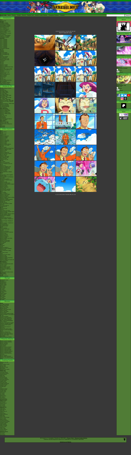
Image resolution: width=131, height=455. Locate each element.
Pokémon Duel (3, 188)
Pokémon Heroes (3, 310)
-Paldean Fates (3, 385)
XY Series (2, 297)
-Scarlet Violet (3, 390)
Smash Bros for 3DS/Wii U (5, 189)
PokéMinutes (2, 116)
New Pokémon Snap (4, 157)
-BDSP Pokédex (3, 32)
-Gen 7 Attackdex (3, 45)
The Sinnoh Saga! (3, 96)
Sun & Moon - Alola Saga (5, 99)
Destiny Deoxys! (3, 312)
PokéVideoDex (3, 117)
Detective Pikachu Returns (5, 144)
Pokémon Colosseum (4, 231)
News (1, 19)
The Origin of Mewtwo (4, 304)
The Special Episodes (4, 105)
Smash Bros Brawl (4, 225)
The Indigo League (4, 91)
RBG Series (2, 286)
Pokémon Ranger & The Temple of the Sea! (7, 315)
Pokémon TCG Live (4, 159)
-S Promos (2, 433)
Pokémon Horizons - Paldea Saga (7, 103)
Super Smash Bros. (4, 260)
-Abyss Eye (2, 408)
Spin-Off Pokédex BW (4, 54)
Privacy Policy (70, 438)
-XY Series (2, 393)
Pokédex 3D (2, 201)
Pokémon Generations (4, 109)
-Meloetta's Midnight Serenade (6, 323)
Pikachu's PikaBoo (4, 343)
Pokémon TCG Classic (4, 369)
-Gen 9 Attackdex (3, 47)
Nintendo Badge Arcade (5, 190)
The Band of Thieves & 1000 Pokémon (6, 180)
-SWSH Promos (3, 403)
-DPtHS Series (3, 395)
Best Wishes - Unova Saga (5, 97)
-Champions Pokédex (4, 37)
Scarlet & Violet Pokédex (41, 15)
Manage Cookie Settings (81, 438)
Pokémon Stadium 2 (4, 247)
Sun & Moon (2, 161)
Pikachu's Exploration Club (5, 350)
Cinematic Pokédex (4, 56)
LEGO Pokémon (3, 75)
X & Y (1, 173)
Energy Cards (3, 366)
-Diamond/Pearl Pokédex (5, 25)
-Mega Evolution (3, 374)
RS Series (2, 289)
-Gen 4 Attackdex (3, 42)
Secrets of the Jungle (4, 334)
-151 (1, 387)
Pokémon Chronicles (4, 104)
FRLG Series (2, 290)
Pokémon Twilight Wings (5, 110)
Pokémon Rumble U (4, 196)
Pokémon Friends (3, 138)
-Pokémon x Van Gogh (4, 71)
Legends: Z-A (3, 134)
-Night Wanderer (3, 424)
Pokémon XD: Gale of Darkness (6, 232)
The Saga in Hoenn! (4, 94)
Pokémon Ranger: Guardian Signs (7, 211)
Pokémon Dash (3, 233)
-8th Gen (2, 62)
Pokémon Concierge (4, 121)
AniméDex (2, 89)
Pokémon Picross (3, 185)
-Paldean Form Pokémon (5, 84)
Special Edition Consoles (5, 266)
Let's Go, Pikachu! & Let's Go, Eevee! (6, 164)
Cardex (1, 55)
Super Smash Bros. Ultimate (6, 171)
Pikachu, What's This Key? (5, 356)
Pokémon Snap (3, 255)
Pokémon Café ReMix (4, 140)
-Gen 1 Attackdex (3, 39)
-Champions (2, 60)
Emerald (2, 230)
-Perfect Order (3, 371)
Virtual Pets (2, 269)
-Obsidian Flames (3, 388)
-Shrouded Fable (3, 382)
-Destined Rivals (3, 377)
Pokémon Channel (4, 234)
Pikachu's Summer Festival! (5, 347)
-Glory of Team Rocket (4, 417)
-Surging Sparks (3, 380)
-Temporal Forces (3, 384)
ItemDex (2, 49)
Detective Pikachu (3, 169)
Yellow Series (3, 287)
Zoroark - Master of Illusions (6, 319)
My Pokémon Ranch (4, 224)
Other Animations (3, 119)
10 (70, 31)
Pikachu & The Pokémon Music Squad (6, 358)
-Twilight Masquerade (4, 383)
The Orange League (4, 92)
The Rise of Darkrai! (4, 316)
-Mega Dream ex (3, 411)
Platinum (2, 209)
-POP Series (2, 406)
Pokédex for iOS (3, 206)
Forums (14, 15)
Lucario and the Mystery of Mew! (6, 313)
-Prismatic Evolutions (4, 379)
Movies (7, 301)
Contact (19, 15)
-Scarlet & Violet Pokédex (5, 35)
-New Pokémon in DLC (5, 83)
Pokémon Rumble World (5, 183)
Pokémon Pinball (3, 256)
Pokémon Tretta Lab (4, 195)
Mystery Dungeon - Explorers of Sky (6, 219)
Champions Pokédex (54, 15)
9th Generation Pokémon (5, 82)
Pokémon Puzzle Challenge (5, 248)
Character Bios (3, 90)
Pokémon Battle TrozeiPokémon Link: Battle (6, 177)
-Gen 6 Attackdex (3, 44)
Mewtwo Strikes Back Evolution (6, 333)
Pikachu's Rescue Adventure (6, 341)
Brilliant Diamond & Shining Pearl (7, 148)
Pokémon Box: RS (4, 235)
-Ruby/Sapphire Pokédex (5, 24)
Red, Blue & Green (4, 252)
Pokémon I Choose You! (5, 331)
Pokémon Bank (3, 175)
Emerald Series (3, 291)
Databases (7, 18)
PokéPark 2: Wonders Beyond (6, 199)
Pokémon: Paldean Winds (5, 113)
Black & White (3, 192)
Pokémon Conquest (4, 198)
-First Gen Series (3, 398)
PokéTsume (2, 127)
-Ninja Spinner (3, 409)
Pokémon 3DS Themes (5, 267)
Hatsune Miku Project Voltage (6, 68)
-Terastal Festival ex (4, 420)
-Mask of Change (3, 425)
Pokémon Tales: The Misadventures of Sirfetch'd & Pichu (6, 123)
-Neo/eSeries (3, 397)
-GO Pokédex (3, 34)
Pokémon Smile (3, 155)
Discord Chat (2, 79)
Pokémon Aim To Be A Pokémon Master (6, 102)
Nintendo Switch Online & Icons (6, 271)
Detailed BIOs (3, 283)
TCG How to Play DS (4, 205)
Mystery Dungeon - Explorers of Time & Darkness (6, 223)
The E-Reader (3, 242)
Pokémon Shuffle (3, 182)
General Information (4, 279)
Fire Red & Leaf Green (4, 229)
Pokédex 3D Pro (3, 202)
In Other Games (3, 264)
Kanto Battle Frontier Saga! (5, 95)
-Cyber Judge (3, 428)
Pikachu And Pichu (4, 342)
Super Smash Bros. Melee (5, 250)
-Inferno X (2, 412)
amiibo (1, 270)
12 (74, 31)
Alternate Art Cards (4, 367)
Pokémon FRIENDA (4, 276)
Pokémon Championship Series (6, 66)
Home (9, 15)
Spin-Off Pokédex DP (4, 53)
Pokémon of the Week (4, 59)
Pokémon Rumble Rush (5, 167)
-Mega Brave (2, 413)
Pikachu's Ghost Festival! (5, 348)
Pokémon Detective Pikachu (6, 337)
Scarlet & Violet (3, 133)
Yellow (1, 253)
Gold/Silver (2, 245)
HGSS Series (3, 294)
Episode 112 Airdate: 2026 (121, 85)
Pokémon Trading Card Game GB (7, 259)
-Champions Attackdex (4, 48)
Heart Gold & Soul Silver (5, 210)
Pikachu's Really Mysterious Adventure (6, 354)
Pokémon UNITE (3, 142)
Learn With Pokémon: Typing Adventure (6, 204)
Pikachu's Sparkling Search (5, 352)
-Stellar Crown (3, 381)
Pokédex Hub (30, 15)
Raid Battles (2, 368)
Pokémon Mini (3, 249)
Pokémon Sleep (3, 143)
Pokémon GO (3, 139)
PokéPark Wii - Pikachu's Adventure (5, 216)
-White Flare (2, 376)
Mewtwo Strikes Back (4, 305)
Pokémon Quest (3, 170)
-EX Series (2, 396)
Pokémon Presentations (5, 74)
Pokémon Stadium (4, 258)
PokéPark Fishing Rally (5, 241)
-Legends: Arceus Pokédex (5, 33)
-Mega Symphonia (4, 414)
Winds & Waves (3, 131)
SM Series (2, 299)
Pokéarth (62, 15)
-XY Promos (2, 405)
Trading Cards (7, 360)
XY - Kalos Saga (3, 98)
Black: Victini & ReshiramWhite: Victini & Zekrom (6, 321)
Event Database (3, 81)
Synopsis (119, 88)
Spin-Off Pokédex (3, 52)
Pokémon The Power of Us (5, 332)
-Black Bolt (2, 375)
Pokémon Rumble (3, 212)
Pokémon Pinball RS (4, 236)
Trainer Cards (3, 365)
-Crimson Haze (3, 426)
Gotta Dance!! (3, 346)
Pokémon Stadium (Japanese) (6, 257)
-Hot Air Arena (3, 418)
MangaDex (2, 280)
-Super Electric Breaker (5, 421)
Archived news (3, 20)
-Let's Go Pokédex (4, 30)
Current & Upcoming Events (6, 80)
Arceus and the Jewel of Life (6, 318)
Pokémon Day (3, 73)
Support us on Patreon (65, 441)
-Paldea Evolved (3, 389)
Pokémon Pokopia (4, 137)
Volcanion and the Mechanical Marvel (6, 330)
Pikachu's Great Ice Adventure (6, 351)
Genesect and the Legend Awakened (5, 325)
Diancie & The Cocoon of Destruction (5, 327)
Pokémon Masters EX (4, 141)
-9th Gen (2, 61)
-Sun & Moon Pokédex (4, 29)
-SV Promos (2, 402)
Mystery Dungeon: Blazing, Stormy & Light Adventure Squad (7, 214)
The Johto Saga (3, 93)
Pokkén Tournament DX (5, 168)
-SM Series (2, 392)
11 (72, 31)
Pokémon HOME (3, 150)
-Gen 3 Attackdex (3, 41)
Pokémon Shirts (3, 76)
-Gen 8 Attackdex (3, 46)
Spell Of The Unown (4, 307)
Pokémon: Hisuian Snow (5, 112)
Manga (7, 278)
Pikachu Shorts (7, 339)
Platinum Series (3, 293)
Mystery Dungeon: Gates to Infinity (7, 197)
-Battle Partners (3, 419)
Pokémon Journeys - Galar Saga (7, 100)
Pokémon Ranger (3, 237)
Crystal (1, 246)
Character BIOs (3, 282)
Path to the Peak (3, 115)
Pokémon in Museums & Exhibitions (5, 70)
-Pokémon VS (3, 430)
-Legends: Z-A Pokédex (5, 36)
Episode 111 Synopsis (122, 69)
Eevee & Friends (3, 355)
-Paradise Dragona (4, 422)
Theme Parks (3, 77)
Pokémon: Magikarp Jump (5, 166)
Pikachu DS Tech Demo (5, 240)
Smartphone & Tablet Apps (5, 268)
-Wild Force (2, 427)
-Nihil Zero (2, 410)
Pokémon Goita (3, 274)
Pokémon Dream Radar (5, 194)
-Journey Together (3, 378)
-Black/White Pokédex (4, 27)
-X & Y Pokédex (3, 28)
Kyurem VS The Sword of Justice (7, 322)
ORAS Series (3, 298)
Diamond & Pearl (3, 208)
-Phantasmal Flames (4, 373)
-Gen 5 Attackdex (3, 43)
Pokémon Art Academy (4, 178)
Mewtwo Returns (3, 308)
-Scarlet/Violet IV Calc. (4, 58)
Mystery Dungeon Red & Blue (6, 238)
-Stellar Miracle (3, 423)
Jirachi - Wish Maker (4, 311)
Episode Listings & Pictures (5, 88)
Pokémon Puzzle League (5, 254)
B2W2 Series (3, 296)
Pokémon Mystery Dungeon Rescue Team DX (5, 154)
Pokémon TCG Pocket (4, 145)
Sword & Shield (3, 147)
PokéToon (2, 114)
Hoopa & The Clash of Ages (5, 328)
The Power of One (4, 306)
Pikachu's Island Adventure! (5, 349)
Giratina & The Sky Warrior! (5, 317)
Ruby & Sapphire (3, 228)
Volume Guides (3, 285)
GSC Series (2, 288)
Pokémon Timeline (4, 64)
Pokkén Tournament (4, 187)
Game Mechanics (3, 57)
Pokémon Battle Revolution (5, 217)
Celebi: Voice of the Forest (5, 309)
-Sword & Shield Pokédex (5, 31)
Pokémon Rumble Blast (5, 200)
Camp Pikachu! (3, 344)
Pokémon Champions (4, 135)
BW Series (2, 295)
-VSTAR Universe (3, 429)
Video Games (7, 129)
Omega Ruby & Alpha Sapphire (6, 174)
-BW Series (2, 394)
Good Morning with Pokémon (6, 118)
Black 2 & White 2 (3, 193)
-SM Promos (2, 404)
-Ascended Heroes (4, 372)
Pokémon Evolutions (4, 111)
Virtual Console (3, 265)
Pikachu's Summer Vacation (6, 340)
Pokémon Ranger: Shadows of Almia (6, 221)
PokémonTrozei (3, 239)
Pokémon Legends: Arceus (5, 149)
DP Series (2, 292)
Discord (24, 15)
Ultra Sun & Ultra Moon (5, 162)
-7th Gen (2, 63)
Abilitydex (2, 51)
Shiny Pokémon (3, 107)
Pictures (120, 72)
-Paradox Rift (3, 386)
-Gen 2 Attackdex (3, 40)
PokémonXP (2, 67)
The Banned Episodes (4, 106)
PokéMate (2, 243)
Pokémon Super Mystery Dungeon (7, 184)
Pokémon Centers (3, 65)
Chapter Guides (3, 284)
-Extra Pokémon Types (4, 364)
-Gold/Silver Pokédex (4, 23)
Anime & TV (7, 86)
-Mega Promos (3, 401)
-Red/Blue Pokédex (4, 22)
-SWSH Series (3, 391)
